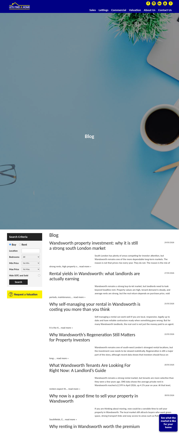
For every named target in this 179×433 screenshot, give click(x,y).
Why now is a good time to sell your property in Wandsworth (93, 398)
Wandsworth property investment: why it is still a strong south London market (93, 245)
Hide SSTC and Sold (18, 275)
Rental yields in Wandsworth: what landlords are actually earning (94, 276)
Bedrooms (14, 256)
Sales (93, 10)
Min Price (14, 263)
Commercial (118, 10)
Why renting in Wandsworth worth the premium (94, 426)
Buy (14, 244)
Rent (24, 244)
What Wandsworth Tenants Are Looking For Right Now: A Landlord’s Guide (90, 367)
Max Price (14, 269)
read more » (85, 266)
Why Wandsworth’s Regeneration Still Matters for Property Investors (92, 337)
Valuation (135, 10)
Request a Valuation (25, 294)
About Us (149, 10)
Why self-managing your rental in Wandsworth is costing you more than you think (94, 306)
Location (13, 250)
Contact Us (165, 10)
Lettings (103, 10)
